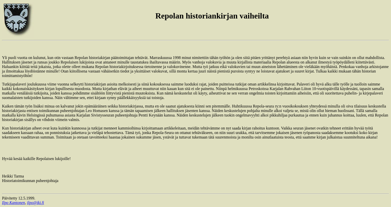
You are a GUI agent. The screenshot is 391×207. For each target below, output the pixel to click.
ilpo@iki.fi (35, 202)
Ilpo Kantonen (13, 202)
